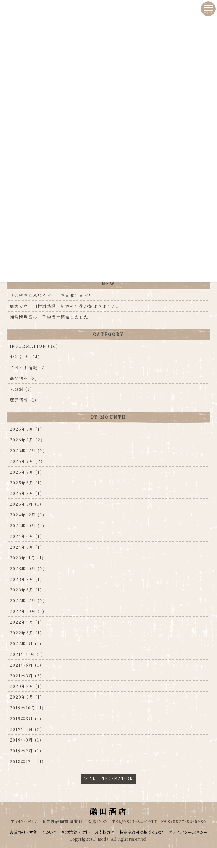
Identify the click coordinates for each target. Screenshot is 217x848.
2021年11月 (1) (27, 654)
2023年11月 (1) (27, 558)
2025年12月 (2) (27, 450)
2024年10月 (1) (27, 525)
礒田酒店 (108, 811)
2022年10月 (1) (27, 611)
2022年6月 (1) (26, 633)
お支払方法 (104, 832)
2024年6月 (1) (26, 536)
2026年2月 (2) (26, 440)
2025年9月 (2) (26, 461)
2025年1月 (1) (26, 504)
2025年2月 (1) (26, 493)
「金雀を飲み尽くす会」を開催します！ (54, 295)
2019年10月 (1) (27, 707)
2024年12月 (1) (27, 515)
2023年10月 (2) (27, 568)
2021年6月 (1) (26, 665)
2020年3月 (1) (26, 697)
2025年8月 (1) (26, 472)
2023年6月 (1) (26, 589)
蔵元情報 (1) (23, 400)
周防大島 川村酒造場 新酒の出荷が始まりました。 (65, 306)
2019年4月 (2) (26, 729)
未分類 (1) (21, 389)
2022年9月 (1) (26, 622)
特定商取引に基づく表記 (141, 832)
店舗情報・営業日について (33, 832)
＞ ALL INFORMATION (108, 778)
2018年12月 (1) (27, 761)
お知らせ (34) (25, 357)
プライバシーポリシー (188, 832)
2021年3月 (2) (26, 676)
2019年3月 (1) (26, 740)
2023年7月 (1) (26, 579)
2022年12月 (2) (27, 600)
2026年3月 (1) (26, 429)
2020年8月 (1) (26, 686)
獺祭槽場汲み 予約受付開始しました (49, 317)
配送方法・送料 (76, 832)
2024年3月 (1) (26, 547)
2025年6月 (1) (26, 483)
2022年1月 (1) (26, 643)
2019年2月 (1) (26, 750)
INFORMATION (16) (34, 346)
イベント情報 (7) (28, 367)
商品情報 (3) (23, 378)
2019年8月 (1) (26, 718)
